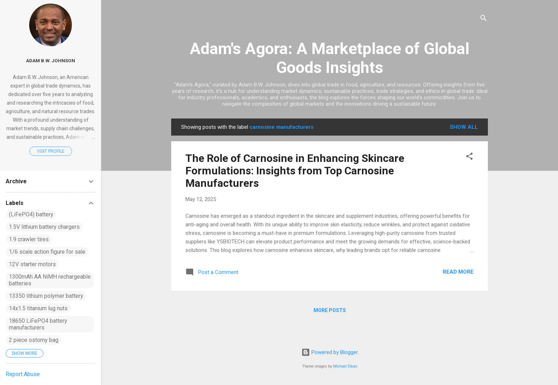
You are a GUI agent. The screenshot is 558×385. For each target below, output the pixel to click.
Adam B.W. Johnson (50, 60)
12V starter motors (32, 264)
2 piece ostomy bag (33, 340)
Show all (464, 127)
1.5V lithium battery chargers (44, 226)
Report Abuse (23, 374)
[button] (469, 157)
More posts (330, 310)
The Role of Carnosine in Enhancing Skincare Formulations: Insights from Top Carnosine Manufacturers (294, 170)
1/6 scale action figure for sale (47, 251)
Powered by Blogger (329, 352)
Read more (458, 272)
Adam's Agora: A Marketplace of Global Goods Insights (329, 58)
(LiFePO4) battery (31, 214)
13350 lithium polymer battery (46, 295)
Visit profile (50, 151)
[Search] (483, 19)
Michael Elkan (345, 366)
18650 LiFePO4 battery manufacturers (38, 324)
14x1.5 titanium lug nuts (38, 308)
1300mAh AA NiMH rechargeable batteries (50, 280)
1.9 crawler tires (29, 239)
